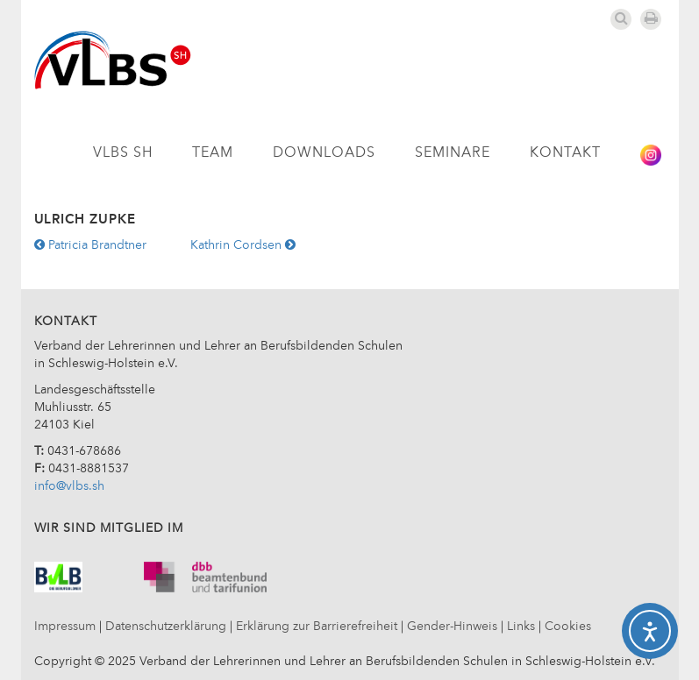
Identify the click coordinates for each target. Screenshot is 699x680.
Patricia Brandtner (90, 245)
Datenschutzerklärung (165, 626)
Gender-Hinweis (452, 626)
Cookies (568, 626)
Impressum (65, 626)
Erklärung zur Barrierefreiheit (316, 626)
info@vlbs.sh (69, 486)
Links (521, 626)
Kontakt (565, 153)
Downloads (324, 153)
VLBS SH (123, 153)
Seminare (452, 153)
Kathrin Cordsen (243, 245)
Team (212, 153)
